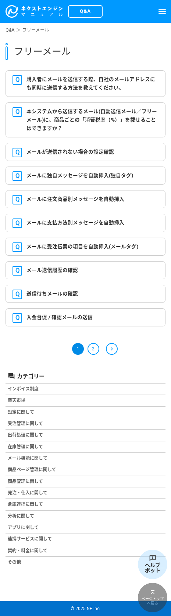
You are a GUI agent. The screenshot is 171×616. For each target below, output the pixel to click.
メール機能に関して (27, 458)
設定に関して (21, 412)
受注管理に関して (25, 423)
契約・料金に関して (27, 550)
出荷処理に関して (25, 435)
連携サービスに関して (30, 539)
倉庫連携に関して (25, 504)
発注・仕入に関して (27, 493)
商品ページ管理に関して (32, 469)
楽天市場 (16, 400)
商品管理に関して (25, 481)
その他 (14, 562)
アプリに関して (23, 527)
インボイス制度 (23, 389)
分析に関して (21, 516)
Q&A (10, 30)
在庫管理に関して (25, 446)
